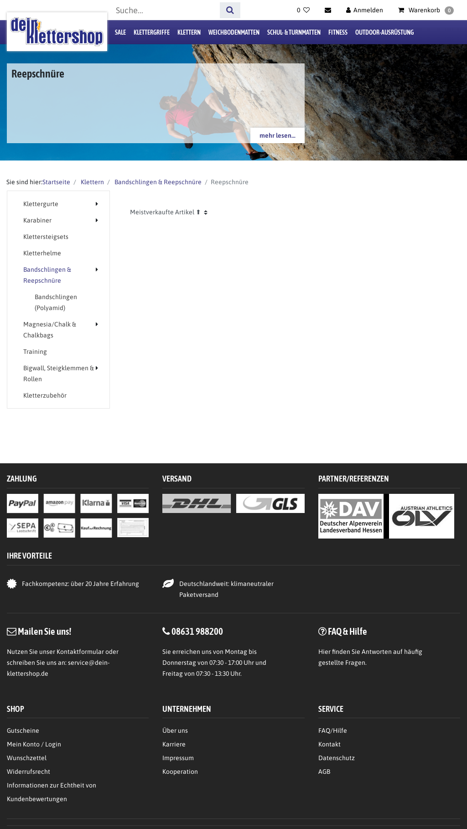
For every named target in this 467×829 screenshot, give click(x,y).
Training (35, 351)
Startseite (56, 182)
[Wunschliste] (303, 10)
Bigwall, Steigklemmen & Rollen (58, 373)
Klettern (189, 32)
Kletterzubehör (45, 395)
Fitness (338, 32)
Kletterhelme (42, 253)
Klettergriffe (152, 32)
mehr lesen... (277, 135)
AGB (324, 771)
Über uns (175, 730)
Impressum (178, 758)
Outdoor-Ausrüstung (384, 32)
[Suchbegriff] (164, 10)
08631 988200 (197, 631)
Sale (120, 32)
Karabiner (37, 220)
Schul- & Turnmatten (294, 32)
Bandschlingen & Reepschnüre (157, 182)
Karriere (174, 744)
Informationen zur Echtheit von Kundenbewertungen (51, 792)
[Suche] (230, 10)
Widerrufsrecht (28, 771)
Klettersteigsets (45, 236)
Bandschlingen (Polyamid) (56, 302)
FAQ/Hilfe (332, 730)
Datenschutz (336, 758)
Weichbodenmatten (233, 32)
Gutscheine (23, 730)
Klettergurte (40, 203)
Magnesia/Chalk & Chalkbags (49, 330)
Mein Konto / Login (34, 744)
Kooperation (180, 771)
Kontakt (329, 744)
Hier (324, 651)
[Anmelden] (365, 10)
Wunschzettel (27, 758)
